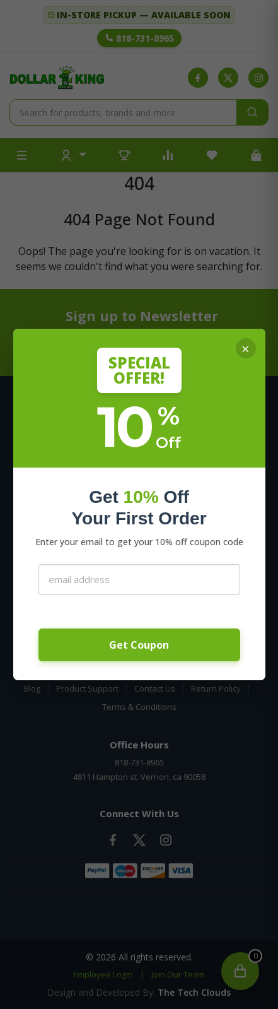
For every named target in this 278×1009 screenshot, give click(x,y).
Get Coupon (139, 645)
